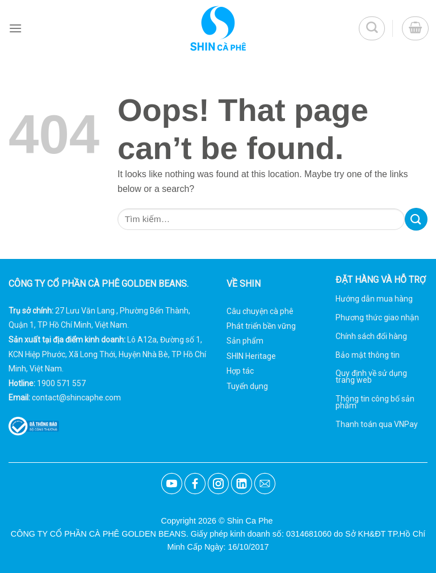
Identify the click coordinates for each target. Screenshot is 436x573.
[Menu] (15, 28)
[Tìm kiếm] (372, 28)
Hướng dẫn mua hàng (374, 298)
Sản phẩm (245, 340)
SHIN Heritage (251, 356)
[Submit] (416, 219)
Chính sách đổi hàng (371, 336)
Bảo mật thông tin (368, 354)
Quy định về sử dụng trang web (371, 376)
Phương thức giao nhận (377, 317)
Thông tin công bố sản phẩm (375, 402)
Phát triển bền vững (261, 326)
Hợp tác (240, 370)
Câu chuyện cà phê (260, 311)
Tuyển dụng (247, 386)
